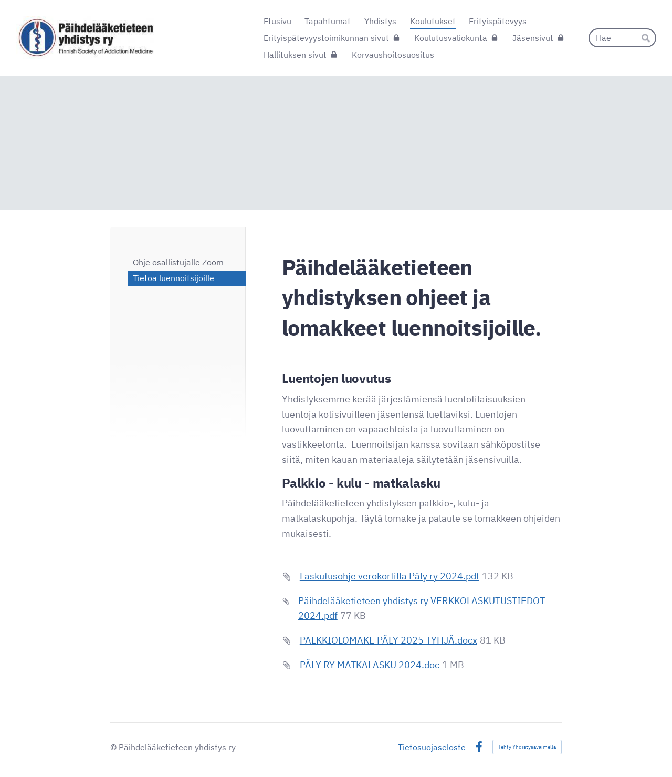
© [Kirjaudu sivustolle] (114, 747)
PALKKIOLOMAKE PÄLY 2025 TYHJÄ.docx (388, 640)
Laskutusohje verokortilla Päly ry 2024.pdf (389, 576)
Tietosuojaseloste (432, 747)
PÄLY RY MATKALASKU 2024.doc (369, 665)
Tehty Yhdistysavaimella (527, 746)
